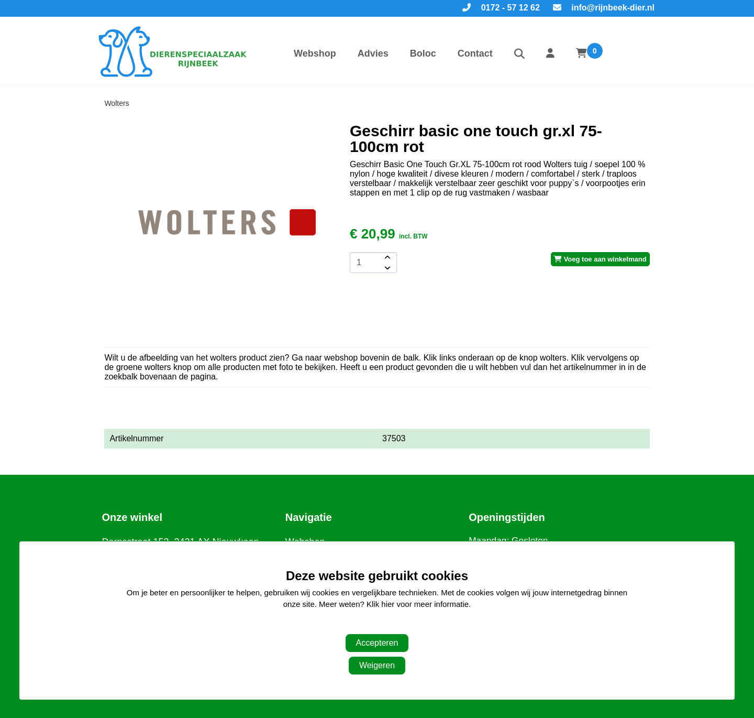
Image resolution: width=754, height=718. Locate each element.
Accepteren (377, 642)
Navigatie (308, 517)
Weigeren (377, 665)
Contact (475, 53)
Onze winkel (132, 517)
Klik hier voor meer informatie (418, 604)
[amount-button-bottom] (386, 268)
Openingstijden (507, 517)
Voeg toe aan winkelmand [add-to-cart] (600, 259)
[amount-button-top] (386, 257)
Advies (373, 53)
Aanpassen (371, 625)
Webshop (315, 53)
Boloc (423, 53)
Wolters (116, 103)
